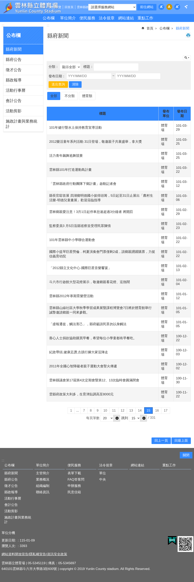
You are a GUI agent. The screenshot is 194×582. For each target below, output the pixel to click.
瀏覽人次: (9, 546)
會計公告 (14, 100)
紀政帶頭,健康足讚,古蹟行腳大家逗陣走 (78, 352)
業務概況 (42, 479)
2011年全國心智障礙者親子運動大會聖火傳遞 (83, 366)
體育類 (87, 96)
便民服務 (87, 18)
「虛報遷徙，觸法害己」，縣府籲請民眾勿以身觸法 (87, 324)
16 (157, 410)
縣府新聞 (14, 49)
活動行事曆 (15, 90)
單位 (102, 473)
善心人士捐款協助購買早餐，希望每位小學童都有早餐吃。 (93, 338)
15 (148, 410)
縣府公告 (14, 59)
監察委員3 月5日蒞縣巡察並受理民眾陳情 (80, 226)
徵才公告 (14, 70)
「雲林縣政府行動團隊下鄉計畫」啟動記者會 (82, 184)
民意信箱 (74, 492)
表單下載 (74, 473)
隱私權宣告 (37, 554)
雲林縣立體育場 (38, 7)
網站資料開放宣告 (15, 554)
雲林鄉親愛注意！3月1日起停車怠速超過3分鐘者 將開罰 (91, 212)
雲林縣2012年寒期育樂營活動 (71, 296)
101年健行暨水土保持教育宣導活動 (75, 127)
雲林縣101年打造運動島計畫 (70, 170)
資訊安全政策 (57, 554)
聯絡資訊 (42, 492)
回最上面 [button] (181, 440)
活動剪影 (14, 111)
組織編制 (42, 486)
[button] (116, 418)
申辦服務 (74, 486)
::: (3, 25)
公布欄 (49, 18)
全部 (53, 96)
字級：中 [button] (169, 7)
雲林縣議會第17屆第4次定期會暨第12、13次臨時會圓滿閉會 (94, 380)
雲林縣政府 (84, 7)
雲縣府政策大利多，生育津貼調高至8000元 (81, 394)
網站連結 (126, 18)
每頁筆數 (93, 418)
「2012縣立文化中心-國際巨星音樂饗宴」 (80, 268)
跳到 (124, 418)
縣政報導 (14, 80)
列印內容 (188, 35)
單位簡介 (68, 18)
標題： (88, 67)
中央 (102, 479)
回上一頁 (161, 440)
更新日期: (9, 540)
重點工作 (145, 18)
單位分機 (8, 533)
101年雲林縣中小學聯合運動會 (72, 240)
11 (114, 410)
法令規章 (107, 18)
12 (122, 410)
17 (166, 410)
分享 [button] (186, 7)
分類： (54, 67)
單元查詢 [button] (187, 57)
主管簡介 (42, 473)
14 (140, 410)
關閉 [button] (186, 455)
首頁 (150, 28)
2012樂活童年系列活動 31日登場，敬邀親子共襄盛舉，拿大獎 (95, 142)
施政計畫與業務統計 (21, 124)
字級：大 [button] (177, 7)
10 (105, 410)
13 (131, 410)
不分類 (70, 96)
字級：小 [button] (161, 7)
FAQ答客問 (76, 479)
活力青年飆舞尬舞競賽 (66, 156)
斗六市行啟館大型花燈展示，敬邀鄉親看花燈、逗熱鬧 (89, 282)
